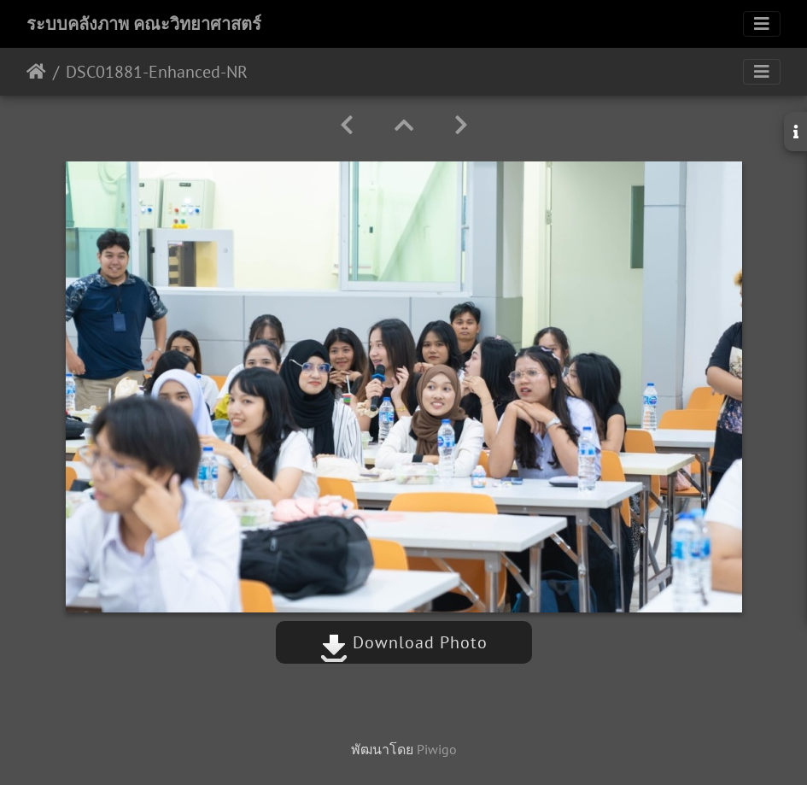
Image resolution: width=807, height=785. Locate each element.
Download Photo (404, 642)
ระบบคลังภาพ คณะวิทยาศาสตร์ (143, 24)
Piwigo (437, 749)
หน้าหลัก (36, 72)
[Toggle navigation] (762, 24)
